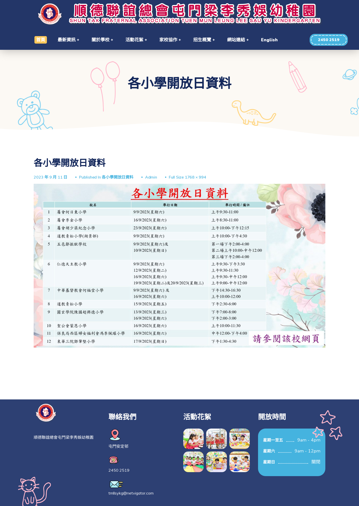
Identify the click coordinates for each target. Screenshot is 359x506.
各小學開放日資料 (117, 177)
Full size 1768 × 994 (187, 177)
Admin (151, 177)
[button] (329, 40)
